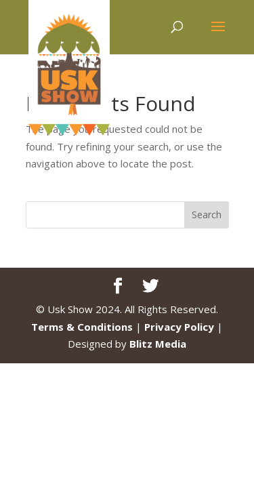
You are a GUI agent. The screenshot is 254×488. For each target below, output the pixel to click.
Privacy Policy (179, 326)
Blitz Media (157, 343)
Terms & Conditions (82, 326)
